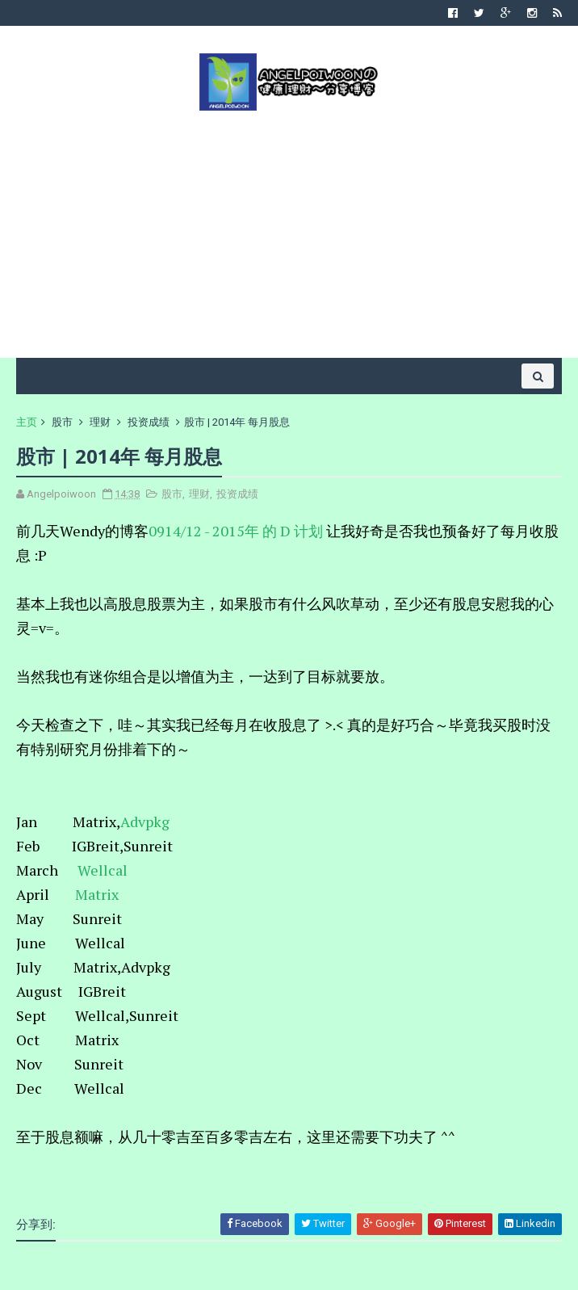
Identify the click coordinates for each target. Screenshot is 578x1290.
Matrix (98, 894)
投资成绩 (149, 422)
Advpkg (145, 821)
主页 (26, 422)
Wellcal (104, 870)
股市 (62, 422)
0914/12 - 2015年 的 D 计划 (236, 530)
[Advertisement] (289, 233)
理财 (100, 422)
